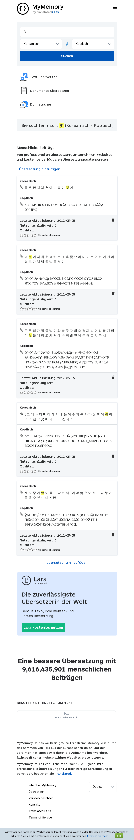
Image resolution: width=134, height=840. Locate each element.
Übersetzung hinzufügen (39, 169)
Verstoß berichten (41, 798)
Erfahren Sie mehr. (98, 836)
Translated (40, 811)
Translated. (63, 773)
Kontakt (34, 804)
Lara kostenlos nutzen (43, 627)
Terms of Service (40, 817)
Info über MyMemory (42, 785)
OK (119, 836)
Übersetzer (36, 791)
